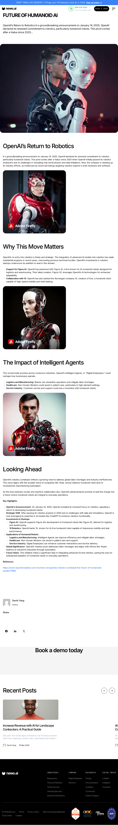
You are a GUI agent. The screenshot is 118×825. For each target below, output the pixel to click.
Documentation (92, 783)
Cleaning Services (54, 791)
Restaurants (52, 778)
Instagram (106, 783)
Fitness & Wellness (54, 783)
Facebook (106, 787)
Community (90, 791)
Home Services (53, 787)
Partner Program (92, 796)
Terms (21, 812)
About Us (72, 783)
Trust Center (7, 816)
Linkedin (105, 778)
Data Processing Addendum (54, 812)
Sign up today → (94, 2)
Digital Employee (75, 778)
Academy (89, 787)
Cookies (19, 816)
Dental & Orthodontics (56, 796)
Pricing (88, 778)
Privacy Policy (33, 812)
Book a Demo (101, 9)
